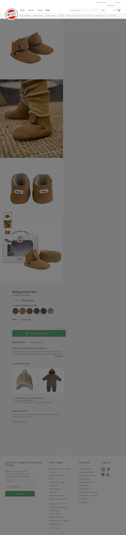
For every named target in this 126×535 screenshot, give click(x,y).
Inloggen (118, 2)
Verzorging (88, 16)
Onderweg (112, 16)
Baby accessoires (74, 16)
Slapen (61, 16)
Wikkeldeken (38, 16)
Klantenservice (101, 2)
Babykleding (25, 16)
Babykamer (100, 16)
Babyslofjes (51, 16)
